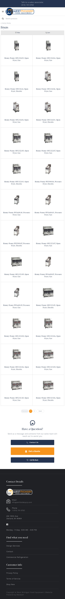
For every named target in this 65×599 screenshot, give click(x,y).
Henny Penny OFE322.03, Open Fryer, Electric (16, 183)
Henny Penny (6, 23)
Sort (48, 33)
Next (40, 411)
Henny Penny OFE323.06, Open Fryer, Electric (48, 399)
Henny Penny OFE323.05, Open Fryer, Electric (48, 306)
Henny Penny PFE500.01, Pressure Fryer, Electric (48, 183)
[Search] (32, 18)
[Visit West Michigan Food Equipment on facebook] (7, 524)
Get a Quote (32, 451)
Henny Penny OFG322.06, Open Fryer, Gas (48, 337)
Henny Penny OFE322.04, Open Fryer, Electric (16, 368)
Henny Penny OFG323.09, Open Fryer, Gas (16, 275)
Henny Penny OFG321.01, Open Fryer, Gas (17, 121)
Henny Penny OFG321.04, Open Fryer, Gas (48, 59)
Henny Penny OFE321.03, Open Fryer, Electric (48, 121)
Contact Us (32, 442)
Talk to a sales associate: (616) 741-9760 (32, 3)
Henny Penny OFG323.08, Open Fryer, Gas (48, 368)
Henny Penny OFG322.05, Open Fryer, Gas (16, 152)
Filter (17, 33)
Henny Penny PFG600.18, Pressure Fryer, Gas (16, 213)
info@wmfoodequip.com (22, 502)
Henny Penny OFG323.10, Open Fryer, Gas (16, 399)
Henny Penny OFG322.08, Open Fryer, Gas (16, 337)
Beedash (20, 595)
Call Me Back (32, 460)
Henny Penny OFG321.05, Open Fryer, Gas (16, 59)
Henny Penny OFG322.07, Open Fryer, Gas (48, 152)
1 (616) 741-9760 (18, 510)
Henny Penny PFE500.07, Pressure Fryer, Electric (16, 244)
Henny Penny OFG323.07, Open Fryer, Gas (48, 244)
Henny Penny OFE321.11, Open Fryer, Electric (16, 90)
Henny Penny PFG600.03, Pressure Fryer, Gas (48, 213)
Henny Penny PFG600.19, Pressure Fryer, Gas (16, 306)
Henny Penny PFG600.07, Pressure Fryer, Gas (48, 275)
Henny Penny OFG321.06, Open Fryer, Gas (48, 90)
